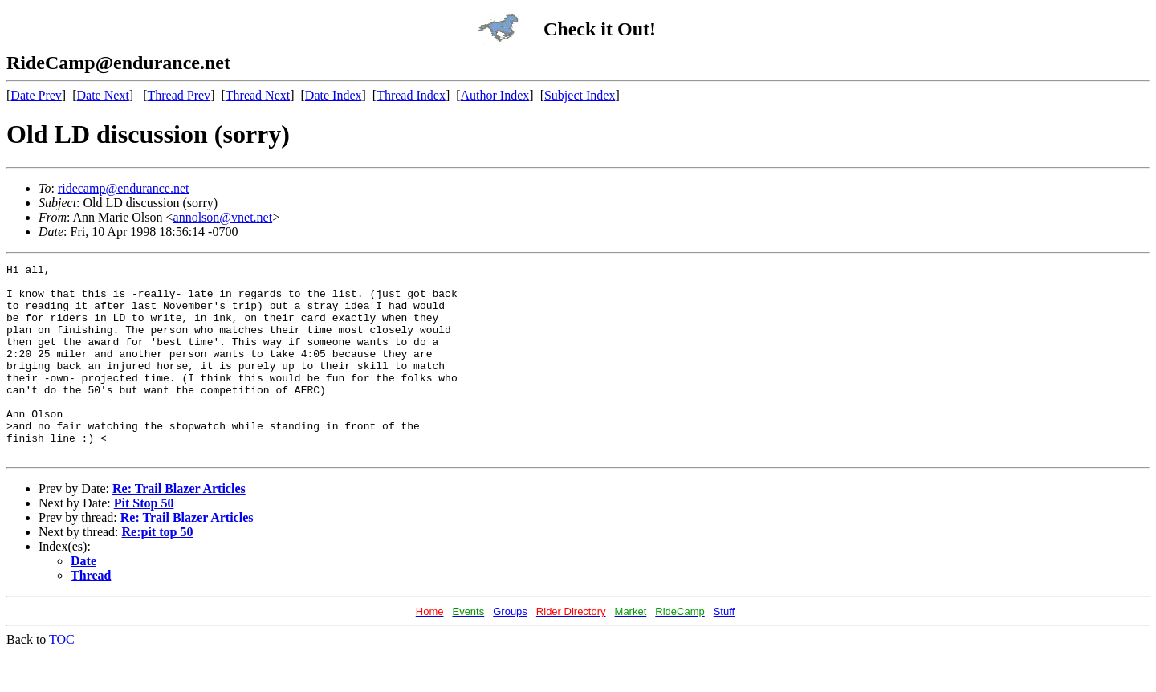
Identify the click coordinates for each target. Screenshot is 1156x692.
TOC (62, 678)
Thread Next (258, 95)
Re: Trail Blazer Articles (179, 527)
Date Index (333, 95)
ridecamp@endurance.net (123, 188)
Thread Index (411, 95)
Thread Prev (178, 95)
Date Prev (36, 95)
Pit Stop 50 (144, 541)
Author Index (495, 95)
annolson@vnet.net (223, 217)
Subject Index (579, 95)
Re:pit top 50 (157, 570)
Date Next (103, 95)
